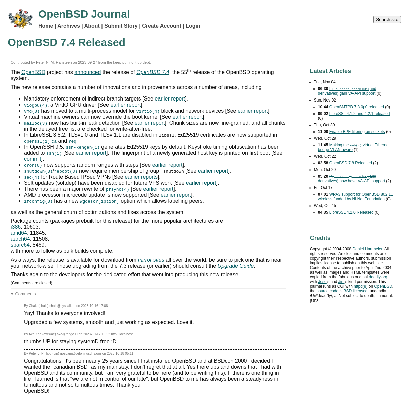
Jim (341, 281)
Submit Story (121, 26)
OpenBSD (33, 72)
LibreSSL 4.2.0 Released (351, 212)
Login (193, 26)
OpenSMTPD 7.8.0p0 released (356, 107)
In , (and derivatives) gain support (347, 91)
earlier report (170, 99)
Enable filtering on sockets (357, 131)
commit (32, 159)
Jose (322, 281)
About (92, 26)
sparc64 (20, 245)
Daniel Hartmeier (367, 249)
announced (87, 72)
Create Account (161, 26)
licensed (355, 291)
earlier (132, 177)
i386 (16, 227)
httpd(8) (360, 286)
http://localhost (122, 334)
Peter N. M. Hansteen (54, 62)
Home (45, 26)
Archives (68, 26)
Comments (25, 293)
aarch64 (20, 239)
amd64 (19, 233)
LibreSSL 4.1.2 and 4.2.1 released (359, 113)
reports (149, 177)
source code (327, 291)
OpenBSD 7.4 (152, 72)
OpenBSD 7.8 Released (350, 163)
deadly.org (378, 277)
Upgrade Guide (236, 266)
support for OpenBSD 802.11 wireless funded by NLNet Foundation (355, 196)
